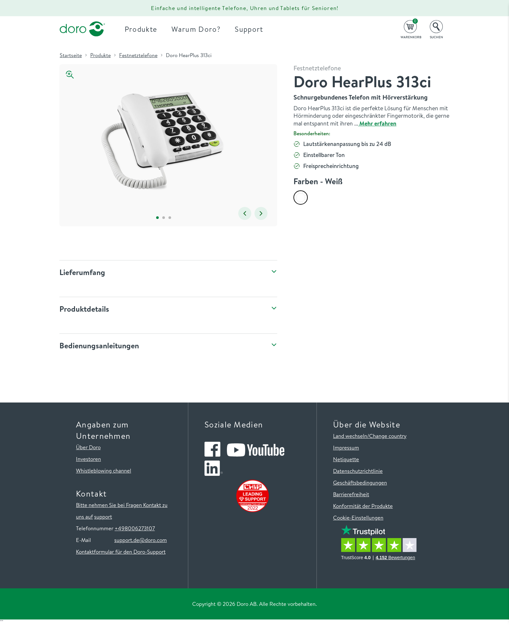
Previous (244, 213)
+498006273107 (135, 528)
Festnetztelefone (138, 55)
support (103, 516)
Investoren (88, 459)
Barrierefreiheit (351, 494)
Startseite (71, 55)
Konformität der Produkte (363, 506)
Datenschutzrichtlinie (358, 471)
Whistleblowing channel (103, 470)
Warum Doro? (195, 29)
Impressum (346, 447)
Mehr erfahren (377, 123)
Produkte (141, 29)
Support (249, 29)
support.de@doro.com (140, 540)
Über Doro (88, 447)
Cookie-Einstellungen (358, 517)
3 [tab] (169, 217)
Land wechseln (350, 435)
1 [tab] (157, 217)
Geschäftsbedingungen (360, 482)
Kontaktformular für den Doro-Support (121, 551)
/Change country (386, 435)
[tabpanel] (163, 138)
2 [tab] (163, 217)
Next (261, 213)
